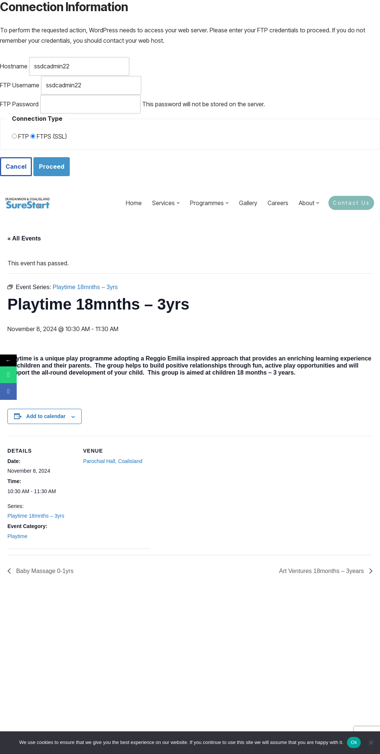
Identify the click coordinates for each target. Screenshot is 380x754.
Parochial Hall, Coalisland (112, 461)
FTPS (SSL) (48, 136)
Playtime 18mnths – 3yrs (35, 516)
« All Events (24, 238)
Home (134, 203)
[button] (178, 202)
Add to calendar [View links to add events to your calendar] (46, 416)
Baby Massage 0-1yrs (43, 571)
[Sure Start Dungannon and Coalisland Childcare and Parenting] (28, 202)
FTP (20, 136)
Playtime (17, 536)
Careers (278, 203)
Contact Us (351, 203)
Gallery (248, 203)
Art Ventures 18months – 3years (322, 571)
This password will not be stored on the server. (132, 104)
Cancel (16, 166)
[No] (370, 742)
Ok (354, 742)
